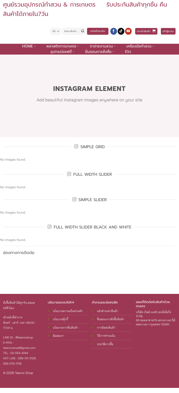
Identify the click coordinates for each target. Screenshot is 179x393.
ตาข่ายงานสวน (103, 46)
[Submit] (82, 31)
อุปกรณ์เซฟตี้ (62, 51)
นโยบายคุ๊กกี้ (60, 319)
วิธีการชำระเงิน (106, 336)
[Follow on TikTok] (121, 31)
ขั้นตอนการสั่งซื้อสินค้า (110, 319)
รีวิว (128, 51)
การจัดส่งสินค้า (106, 327)
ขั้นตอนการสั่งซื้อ (99, 51)
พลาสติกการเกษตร (62, 46)
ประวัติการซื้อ (105, 344)
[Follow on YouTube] (128, 31)
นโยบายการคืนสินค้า (65, 327)
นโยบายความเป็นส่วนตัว (68, 311)
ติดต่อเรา (58, 336)
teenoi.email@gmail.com (19, 348)
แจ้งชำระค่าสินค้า (107, 311)
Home (28, 46)
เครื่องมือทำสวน (140, 46)
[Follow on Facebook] (113, 31)
